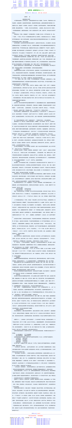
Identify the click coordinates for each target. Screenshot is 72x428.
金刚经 (22, 417)
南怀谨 (19, 417)
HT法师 (57, 4)
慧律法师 (46, 3)
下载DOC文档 (35, 413)
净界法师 (52, 3)
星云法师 (57, 2)
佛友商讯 (30, 2)
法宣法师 (52, 2)
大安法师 (46, 2)
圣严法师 (57, 3)
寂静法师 (52, 4)
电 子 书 (36, 2)
